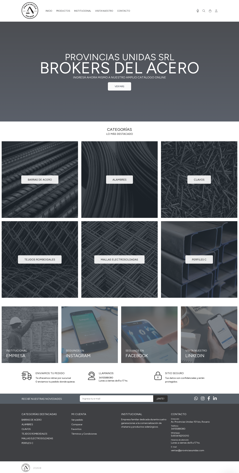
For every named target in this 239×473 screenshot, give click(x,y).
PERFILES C (27, 443)
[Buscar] (204, 11)
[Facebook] (209, 398)
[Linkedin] (214, 398)
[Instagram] (202, 398)
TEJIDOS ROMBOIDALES (34, 433)
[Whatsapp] (196, 398)
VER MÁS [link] (119, 86)
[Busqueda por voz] (197, 10)
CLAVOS (26, 429)
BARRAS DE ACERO (32, 419)
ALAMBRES (27, 424)
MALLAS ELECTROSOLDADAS (37, 438)
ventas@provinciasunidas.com (187, 450)
